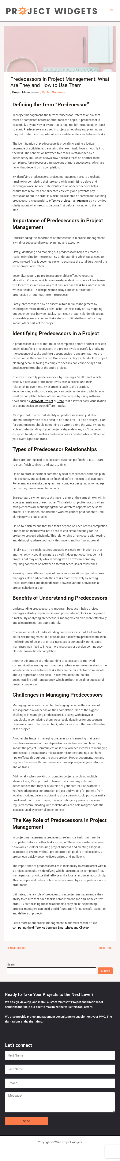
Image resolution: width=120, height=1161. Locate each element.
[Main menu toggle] (111, 11)
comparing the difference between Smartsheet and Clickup (50, 927)
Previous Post (15, 948)
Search (11, 964)
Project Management (26, 92)
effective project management (68, 200)
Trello (60, 401)
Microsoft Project (41, 401)
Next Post (107, 948)
